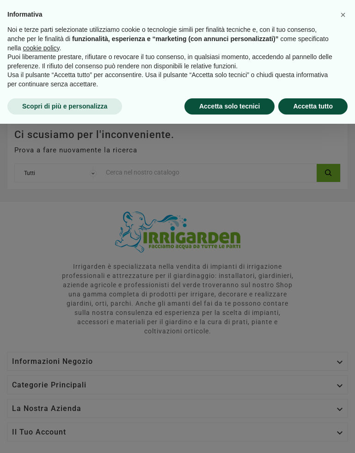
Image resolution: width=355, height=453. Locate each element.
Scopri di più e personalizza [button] (64, 435)
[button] (343, 344)
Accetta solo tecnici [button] (229, 435)
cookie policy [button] (41, 377)
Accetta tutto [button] (313, 435)
